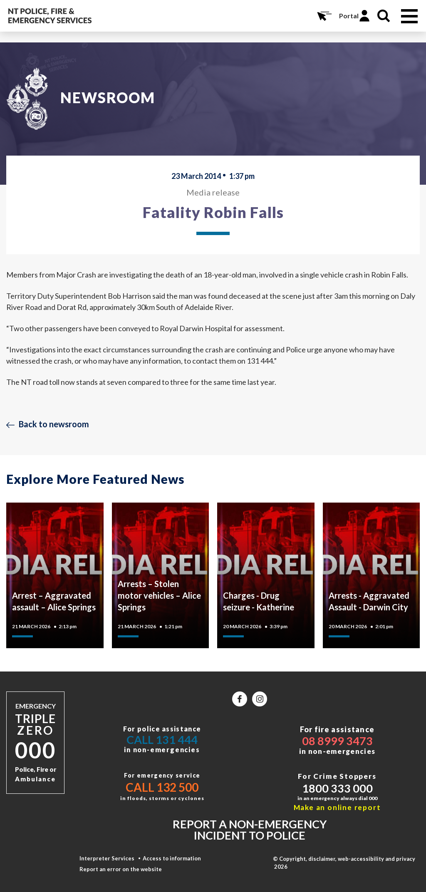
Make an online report (337, 807)
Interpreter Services (106, 858)
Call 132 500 (162, 787)
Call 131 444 (162, 739)
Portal (349, 16)
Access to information (172, 858)
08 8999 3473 (337, 741)
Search (383, 16)
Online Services (323, 16)
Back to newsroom (54, 424)
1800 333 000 (337, 788)
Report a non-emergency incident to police (250, 829)
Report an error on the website (120, 869)
